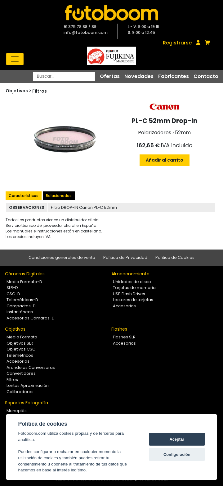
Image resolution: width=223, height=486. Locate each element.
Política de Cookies (174, 257)
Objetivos (15, 329)
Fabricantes (173, 76)
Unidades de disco (132, 282)
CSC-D (13, 294)
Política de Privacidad (125, 257)
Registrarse (177, 42)
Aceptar (176, 439)
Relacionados (59, 195)
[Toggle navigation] (15, 59)
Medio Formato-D (24, 282)
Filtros (39, 91)
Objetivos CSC (21, 349)
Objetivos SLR (20, 343)
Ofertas (110, 76)
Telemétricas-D (22, 300)
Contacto (206, 76)
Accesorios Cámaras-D (31, 318)
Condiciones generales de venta (62, 257)
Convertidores (21, 373)
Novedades (139, 76)
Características (23, 195)
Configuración (176, 454)
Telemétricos (20, 355)
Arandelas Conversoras (31, 367)
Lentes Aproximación (28, 385)
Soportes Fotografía (26, 403)
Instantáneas (20, 312)
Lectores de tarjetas (133, 300)
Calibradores (20, 392)
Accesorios (124, 306)
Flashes (119, 329)
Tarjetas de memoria (134, 288)
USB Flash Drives (129, 294)
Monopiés (17, 411)
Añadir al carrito (164, 160)
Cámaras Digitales (25, 274)
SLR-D (12, 288)
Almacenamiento (130, 274)
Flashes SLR (124, 337)
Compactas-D (21, 306)
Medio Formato (22, 337)
